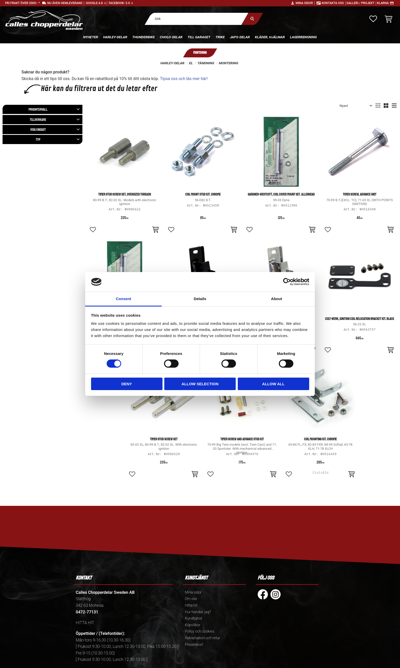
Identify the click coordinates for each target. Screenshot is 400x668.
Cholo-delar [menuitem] (171, 37)
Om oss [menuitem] (191, 599)
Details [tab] (200, 299)
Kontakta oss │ (334, 3)
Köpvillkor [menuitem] (193, 625)
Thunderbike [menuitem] (143, 37)
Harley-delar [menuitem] (115, 37)
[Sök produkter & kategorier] (196, 19)
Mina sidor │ (306, 3)
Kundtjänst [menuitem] (193, 618)
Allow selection (200, 384)
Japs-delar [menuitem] (240, 37)
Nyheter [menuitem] (90, 37)
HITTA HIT (85, 622)
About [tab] (276, 299)
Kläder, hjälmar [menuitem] (270, 37)
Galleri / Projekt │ (361, 3)
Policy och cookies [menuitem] (199, 631)
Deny (126, 384)
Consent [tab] (123, 299)
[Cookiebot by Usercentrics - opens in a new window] (287, 282)
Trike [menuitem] (220, 37)
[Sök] (252, 19)
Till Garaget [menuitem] (199, 37)
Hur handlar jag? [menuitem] (198, 612)
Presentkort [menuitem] (194, 645)
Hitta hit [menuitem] (191, 605)
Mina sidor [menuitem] (193, 592)
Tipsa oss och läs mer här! (184, 78)
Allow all (273, 384)
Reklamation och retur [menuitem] (202, 638)
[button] (373, 19)
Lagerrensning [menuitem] (303, 37)
